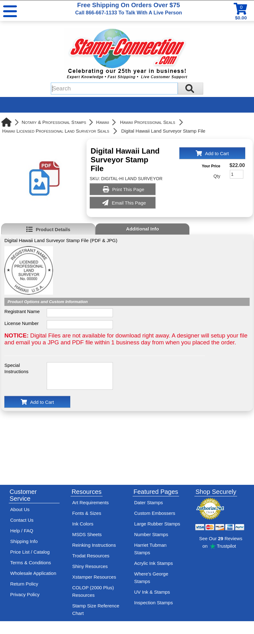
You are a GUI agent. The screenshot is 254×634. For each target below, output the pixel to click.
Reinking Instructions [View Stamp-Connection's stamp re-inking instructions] (94, 545)
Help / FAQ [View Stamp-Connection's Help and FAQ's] (21, 530)
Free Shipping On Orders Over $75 (128, 8)
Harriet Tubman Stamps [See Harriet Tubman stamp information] (150, 548)
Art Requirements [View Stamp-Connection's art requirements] (90, 502)
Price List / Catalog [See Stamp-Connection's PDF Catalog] (30, 552)
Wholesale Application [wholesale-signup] (33, 573)
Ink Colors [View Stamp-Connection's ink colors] (82, 523)
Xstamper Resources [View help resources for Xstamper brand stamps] (94, 577)
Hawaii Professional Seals (147, 122)
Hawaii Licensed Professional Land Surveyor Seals (55, 131)
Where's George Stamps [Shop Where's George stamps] (151, 577)
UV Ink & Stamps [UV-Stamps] (152, 592)
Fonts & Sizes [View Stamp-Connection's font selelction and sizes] (86, 513)
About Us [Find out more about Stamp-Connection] (20, 509)
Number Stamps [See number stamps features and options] (151, 534)
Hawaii (102, 122)
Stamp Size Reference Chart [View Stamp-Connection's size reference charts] (95, 609)
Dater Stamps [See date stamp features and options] (148, 502)
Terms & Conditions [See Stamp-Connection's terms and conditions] (30, 562)
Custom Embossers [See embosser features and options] (154, 513)
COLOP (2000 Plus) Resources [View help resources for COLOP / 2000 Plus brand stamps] (93, 591)
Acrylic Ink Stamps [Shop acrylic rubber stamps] (153, 563)
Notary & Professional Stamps (54, 122)
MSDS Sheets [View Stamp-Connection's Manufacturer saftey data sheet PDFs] (87, 534)
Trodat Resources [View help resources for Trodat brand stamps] (90, 555)
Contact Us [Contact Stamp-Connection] (22, 520)
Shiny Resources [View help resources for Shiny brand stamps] (90, 566)
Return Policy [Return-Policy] (24, 583)
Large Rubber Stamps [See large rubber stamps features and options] (157, 523)
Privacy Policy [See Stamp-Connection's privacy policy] (25, 594)
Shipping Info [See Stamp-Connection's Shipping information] (24, 541)
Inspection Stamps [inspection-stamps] (153, 602)
